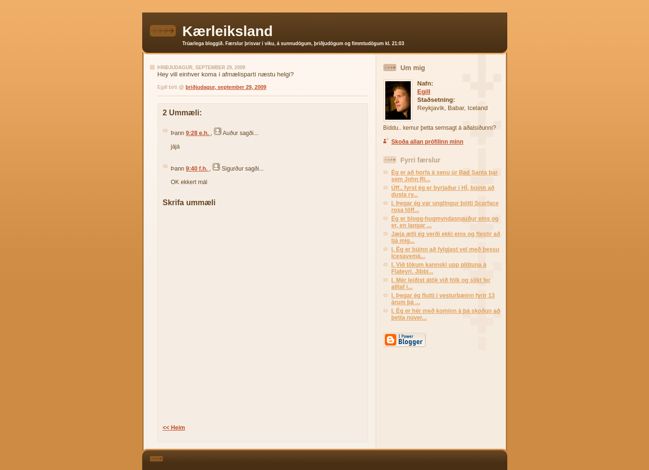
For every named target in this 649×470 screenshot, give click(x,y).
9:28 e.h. (198, 133)
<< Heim (174, 427)
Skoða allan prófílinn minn (428, 141)
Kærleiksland (228, 31)
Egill (423, 91)
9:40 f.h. (197, 168)
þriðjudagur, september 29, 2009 (225, 87)
